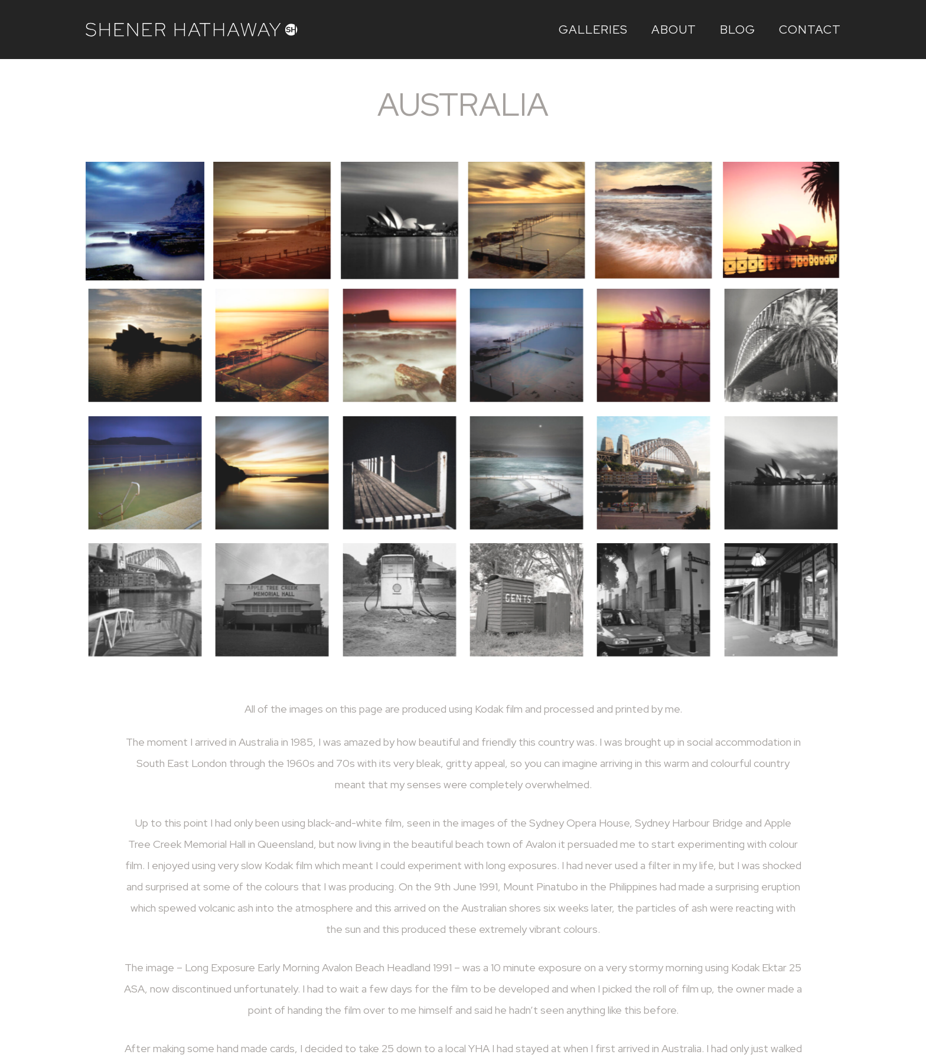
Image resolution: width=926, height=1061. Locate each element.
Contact (810, 29)
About (673, 29)
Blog (737, 29)
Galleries (593, 29)
